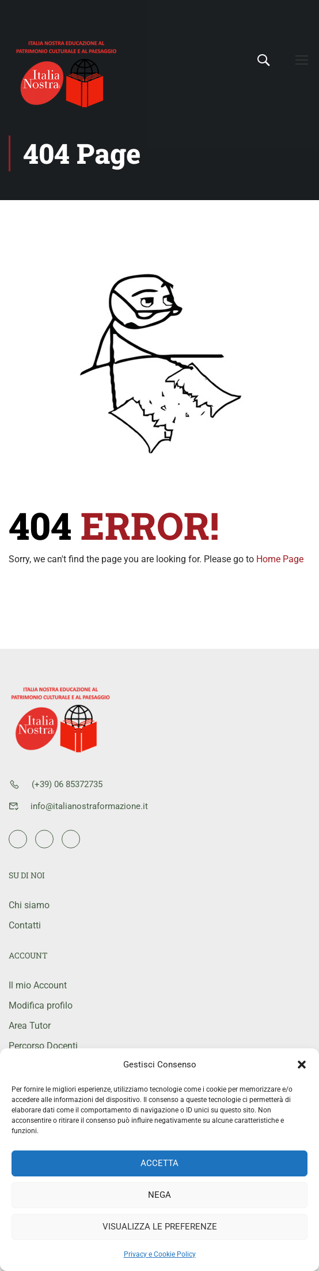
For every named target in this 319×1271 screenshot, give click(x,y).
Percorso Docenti (43, 1045)
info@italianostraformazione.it (89, 806)
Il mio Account (38, 985)
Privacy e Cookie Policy (160, 1254)
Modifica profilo (41, 1005)
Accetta (159, 1163)
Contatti (25, 925)
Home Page (279, 571)
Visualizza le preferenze (159, 1226)
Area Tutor (30, 1025)
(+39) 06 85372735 (67, 784)
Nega (159, 1195)
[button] (301, 1064)
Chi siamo (29, 905)
